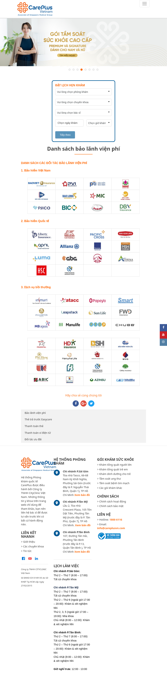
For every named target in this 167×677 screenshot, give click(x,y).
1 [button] (69, 70)
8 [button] (97, 70)
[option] (83, 42)
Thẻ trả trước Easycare (38, 419)
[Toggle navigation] (144, 3)
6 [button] (89, 70)
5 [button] (85, 70)
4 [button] (81, 70)
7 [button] (93, 70)
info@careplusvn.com (111, 528)
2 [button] (73, 70)
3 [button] (77, 70)
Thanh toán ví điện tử (38, 432)
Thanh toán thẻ (34, 426)
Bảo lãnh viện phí (35, 413)
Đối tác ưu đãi (33, 439)
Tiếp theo (65, 134)
